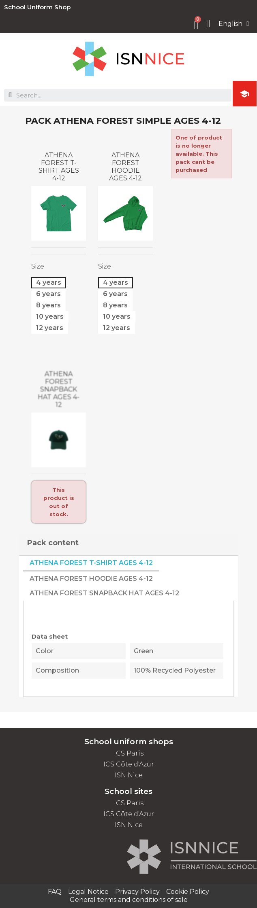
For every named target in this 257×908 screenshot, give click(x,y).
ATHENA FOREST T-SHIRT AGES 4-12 (59, 166)
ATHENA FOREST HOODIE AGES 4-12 (125, 166)
